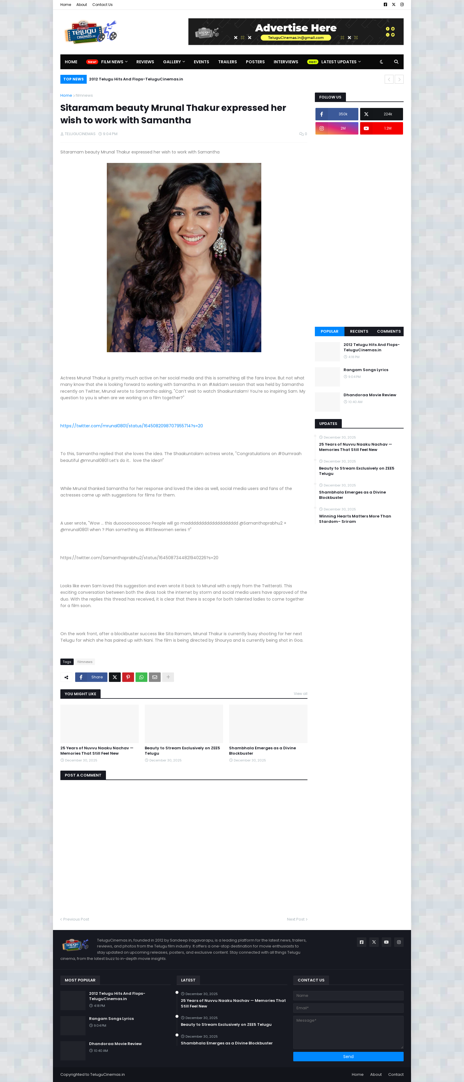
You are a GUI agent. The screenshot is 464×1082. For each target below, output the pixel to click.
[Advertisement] (359, 230)
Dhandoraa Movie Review (370, 395)
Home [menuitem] (71, 62)
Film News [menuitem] (112, 62)
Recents (359, 331)
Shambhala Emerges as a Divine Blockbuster (262, 750)
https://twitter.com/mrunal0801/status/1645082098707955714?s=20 (131, 426)
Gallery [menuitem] (172, 62)
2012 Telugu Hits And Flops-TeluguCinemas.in (136, 79)
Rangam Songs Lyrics (366, 370)
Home (65, 4)
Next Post (295, 919)
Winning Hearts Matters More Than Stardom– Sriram (355, 519)
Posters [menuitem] (255, 62)
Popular (330, 331)
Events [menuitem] (201, 62)
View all (300, 693)
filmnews (84, 95)
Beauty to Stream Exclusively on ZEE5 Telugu (182, 750)
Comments (389, 331)
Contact (396, 1074)
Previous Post (76, 919)
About (81, 4)
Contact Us (102, 4)
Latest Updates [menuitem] (339, 62)
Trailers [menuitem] (227, 62)
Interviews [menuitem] (286, 62)
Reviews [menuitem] (145, 62)
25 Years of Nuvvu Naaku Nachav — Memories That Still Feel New (96, 750)
